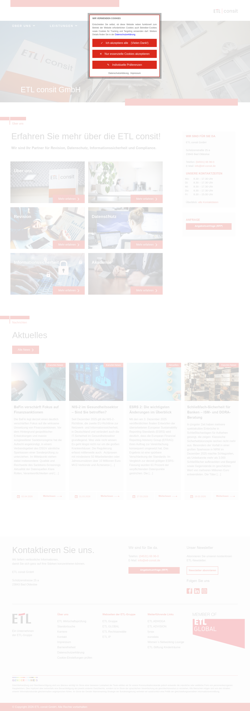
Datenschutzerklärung (125, 34)
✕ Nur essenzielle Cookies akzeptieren (125, 53)
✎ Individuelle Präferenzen (124, 64)
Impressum (135, 73)
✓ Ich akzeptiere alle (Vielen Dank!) (124, 42)
